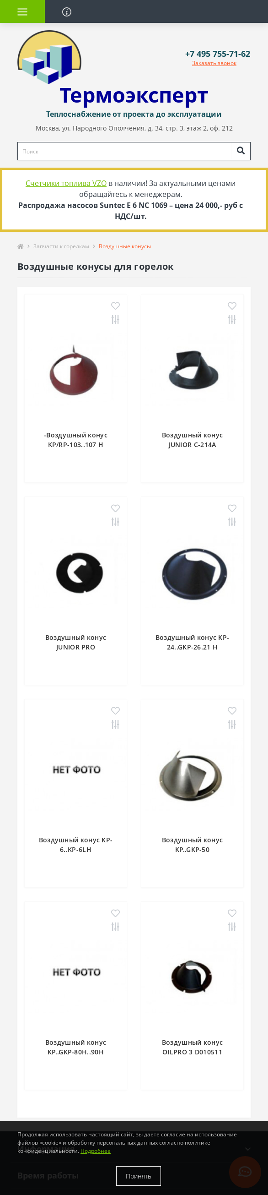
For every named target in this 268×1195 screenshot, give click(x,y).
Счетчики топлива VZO (66, 183)
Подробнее (95, 1151)
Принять (138, 1176)
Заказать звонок (214, 63)
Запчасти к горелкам (61, 246)
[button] (218, 53)
